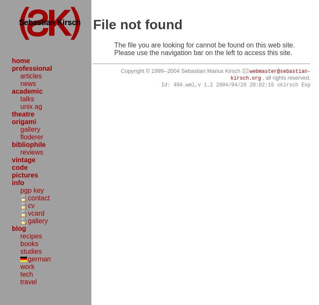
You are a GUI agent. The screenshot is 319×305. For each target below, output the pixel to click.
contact (39, 198)
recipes (31, 236)
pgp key (32, 190)
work (27, 266)
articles (31, 76)
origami (24, 121)
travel (28, 282)
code (20, 167)
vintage (24, 160)
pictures (25, 175)
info (18, 182)
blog (19, 228)
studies (31, 251)
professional (32, 68)
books (29, 243)
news (28, 83)
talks (27, 99)
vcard (36, 213)
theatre (23, 114)
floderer (31, 137)
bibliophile (29, 144)
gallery (30, 129)
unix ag (31, 106)
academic (27, 91)
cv (31, 205)
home (21, 60)
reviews (31, 152)
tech (26, 274)
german (39, 259)
